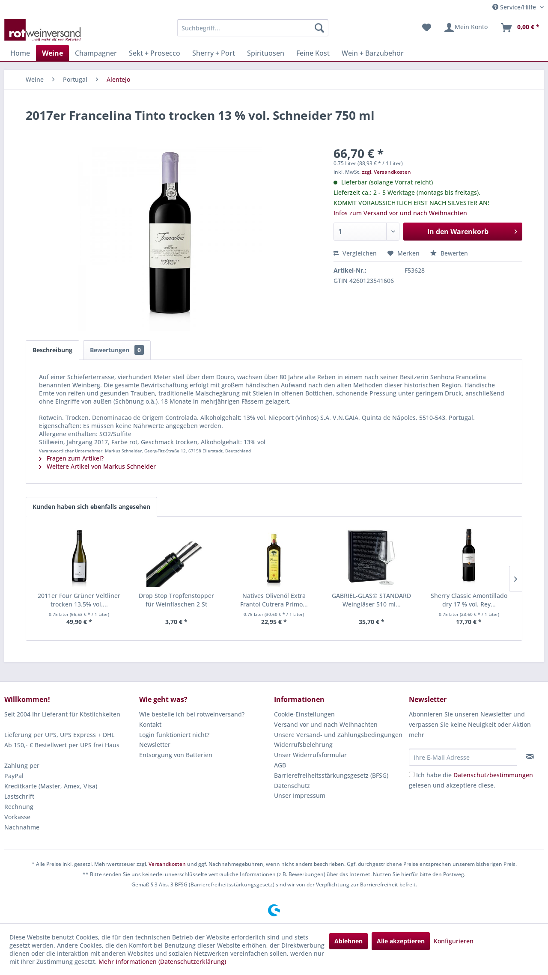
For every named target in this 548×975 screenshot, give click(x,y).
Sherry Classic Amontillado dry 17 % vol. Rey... (469, 600)
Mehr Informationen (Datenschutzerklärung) (162, 961)
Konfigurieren (454, 941)
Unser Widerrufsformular (310, 755)
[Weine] (52, 53)
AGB (280, 765)
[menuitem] (252, 27)
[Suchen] (319, 27)
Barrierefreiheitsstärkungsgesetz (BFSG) (331, 775)
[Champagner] (96, 53)
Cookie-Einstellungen (304, 714)
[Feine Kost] (313, 53)
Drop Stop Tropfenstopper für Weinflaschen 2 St (176, 600)
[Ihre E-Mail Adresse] (463, 757)
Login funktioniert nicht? (174, 735)
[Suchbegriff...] (252, 27)
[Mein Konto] (465, 27)
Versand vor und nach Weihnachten (326, 724)
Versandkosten (167, 864)
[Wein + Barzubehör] (373, 53)
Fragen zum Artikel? (71, 458)
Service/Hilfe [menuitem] (515, 7)
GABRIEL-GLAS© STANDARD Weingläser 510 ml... (371, 600)
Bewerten (449, 253)
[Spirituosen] (265, 53)
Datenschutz (292, 786)
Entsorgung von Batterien (175, 755)
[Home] (20, 53)
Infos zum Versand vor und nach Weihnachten (400, 213)
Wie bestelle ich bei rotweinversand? (191, 714)
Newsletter (154, 744)
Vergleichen (355, 253)
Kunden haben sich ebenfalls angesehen (91, 506)
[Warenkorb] (520, 27)
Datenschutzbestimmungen (493, 775)
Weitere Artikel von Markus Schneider (97, 466)
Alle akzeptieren (401, 941)
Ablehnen (348, 941)
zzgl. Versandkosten (386, 171)
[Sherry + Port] (213, 53)
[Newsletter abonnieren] (529, 757)
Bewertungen (117, 350)
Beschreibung (52, 350)
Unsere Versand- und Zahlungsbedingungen (338, 735)
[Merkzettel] (426, 27)
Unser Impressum (299, 795)
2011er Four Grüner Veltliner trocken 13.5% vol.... (79, 600)
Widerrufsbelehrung (303, 744)
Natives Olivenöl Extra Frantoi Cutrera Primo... (274, 600)
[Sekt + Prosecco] (154, 53)
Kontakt (150, 724)
